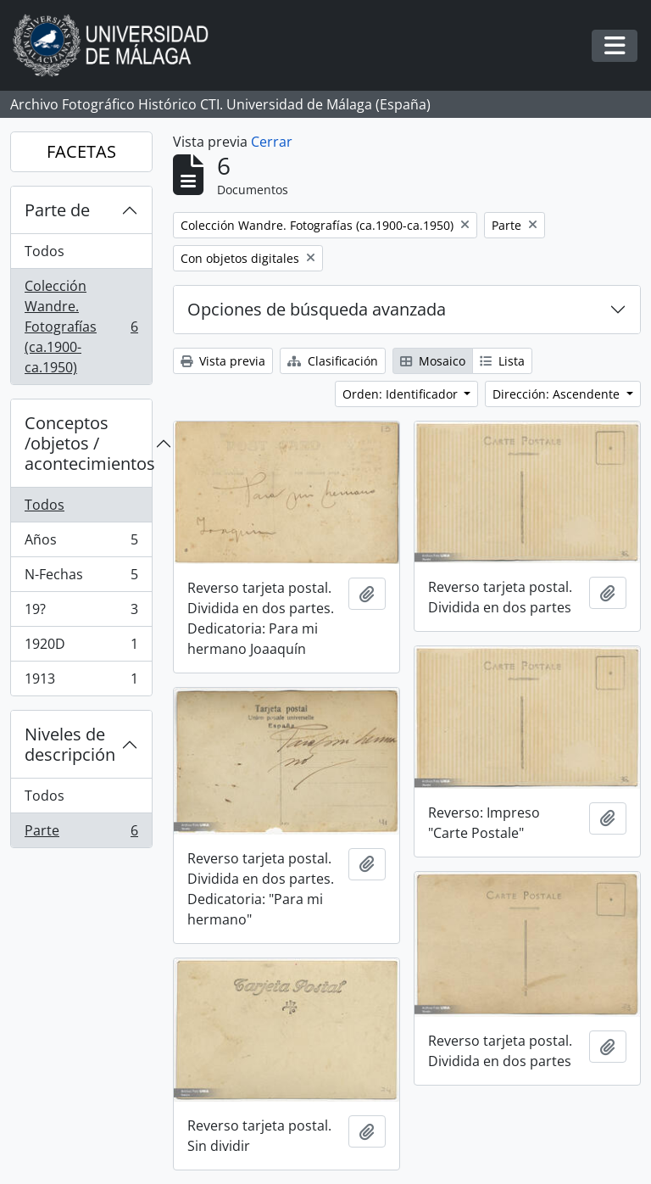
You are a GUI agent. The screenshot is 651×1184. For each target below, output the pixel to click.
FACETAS (81, 151)
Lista (502, 361)
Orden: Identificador (401, 394)
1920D (81, 648)
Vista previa (223, 361)
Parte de (57, 209)
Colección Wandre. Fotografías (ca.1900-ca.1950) (81, 326)
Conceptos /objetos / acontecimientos (88, 443)
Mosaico (432, 361)
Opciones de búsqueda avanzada (316, 309)
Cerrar (271, 141)
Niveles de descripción (70, 744)
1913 (81, 681)
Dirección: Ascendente (557, 394)
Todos (44, 251)
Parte (81, 833)
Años (81, 543)
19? (81, 613)
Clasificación (332, 361)
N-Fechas (81, 578)
